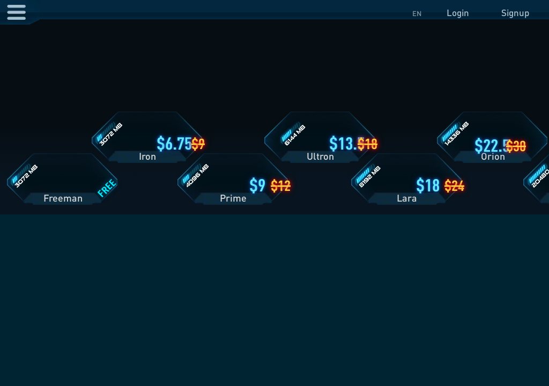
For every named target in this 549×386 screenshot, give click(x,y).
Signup (515, 12)
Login (458, 12)
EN (416, 13)
